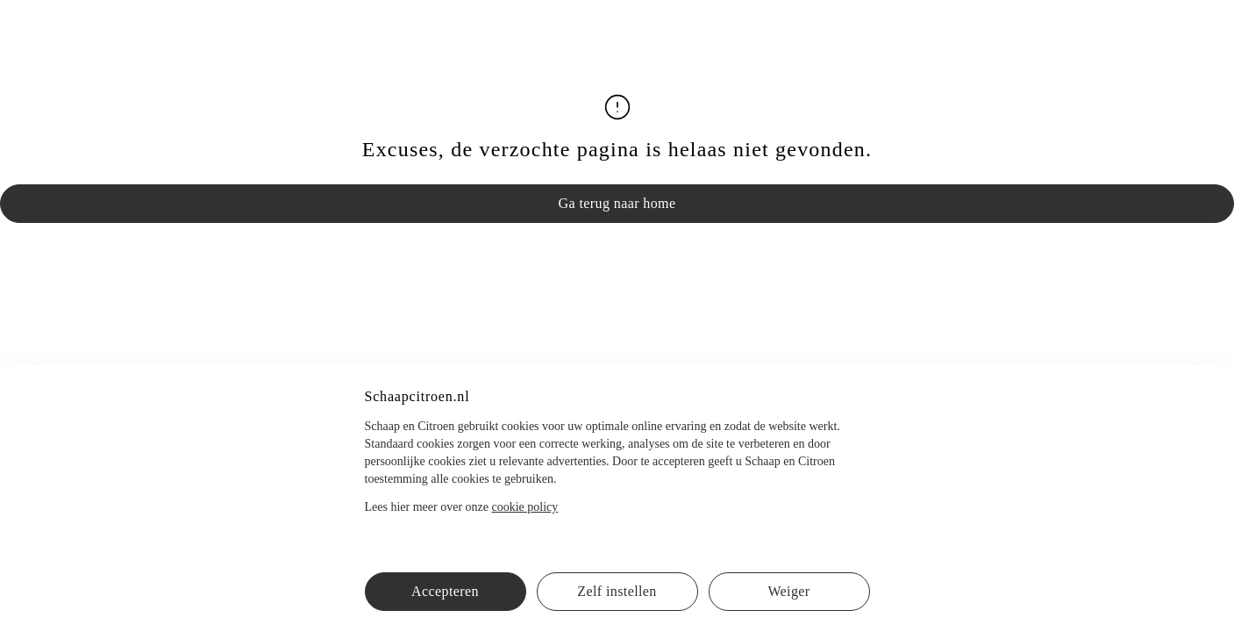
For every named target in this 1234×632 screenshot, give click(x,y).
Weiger (788, 591)
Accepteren (445, 591)
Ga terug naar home (617, 203)
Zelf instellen (616, 591)
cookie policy (524, 507)
